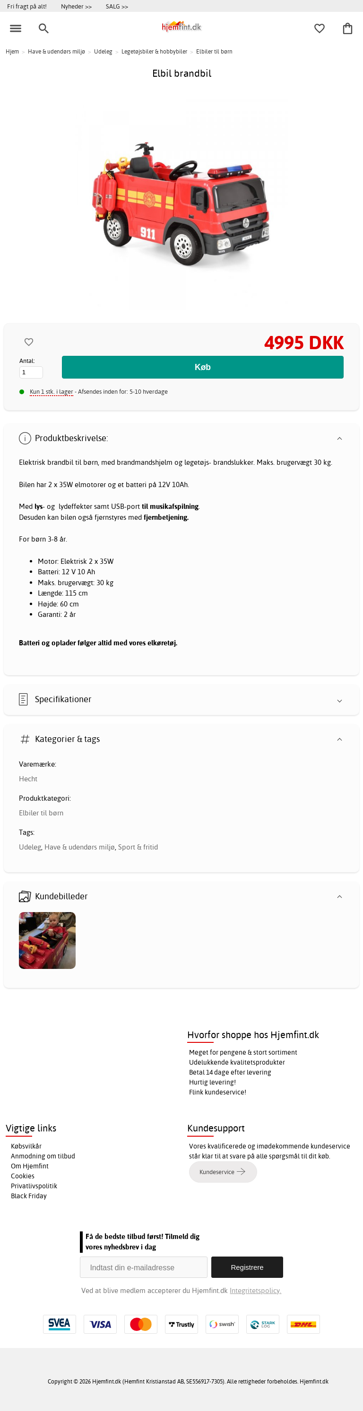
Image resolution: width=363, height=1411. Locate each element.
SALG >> (117, 6)
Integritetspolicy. (255, 1290)
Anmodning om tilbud (43, 1156)
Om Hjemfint (30, 1166)
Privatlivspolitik (34, 1186)
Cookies (23, 1176)
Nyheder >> (76, 6)
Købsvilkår (26, 1146)
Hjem (12, 51)
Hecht (28, 778)
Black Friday (29, 1196)
